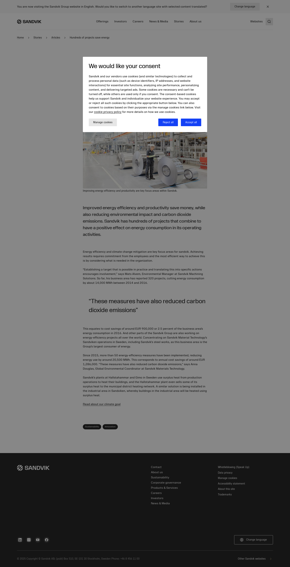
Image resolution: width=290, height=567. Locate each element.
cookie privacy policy (108, 112)
